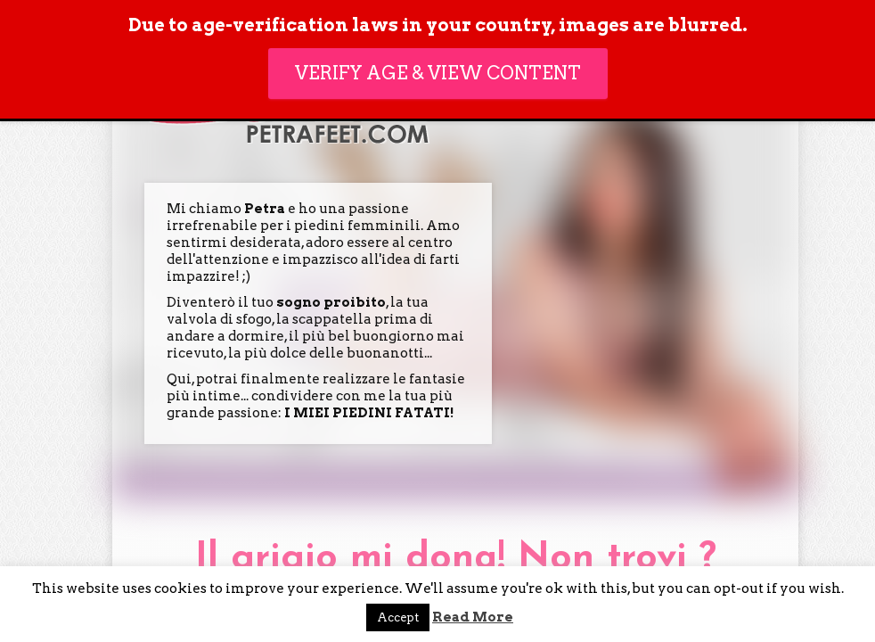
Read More (472, 617)
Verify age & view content (438, 73)
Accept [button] (398, 617)
